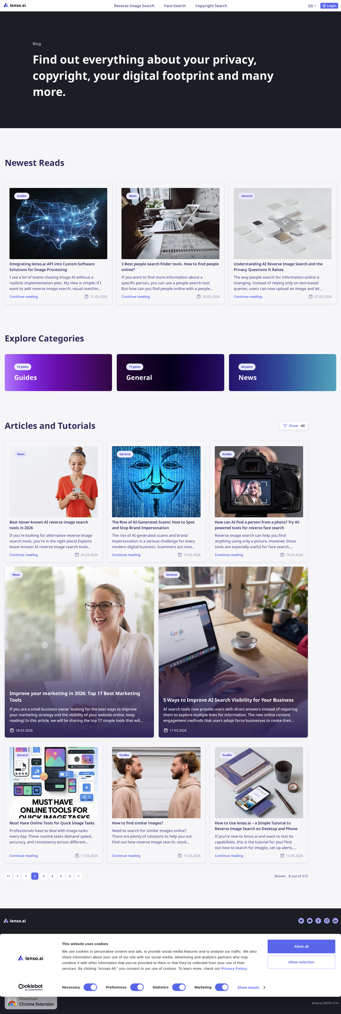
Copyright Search (211, 5)
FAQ (92, 946)
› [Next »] (79, 875)
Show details (249, 1005)
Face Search (175, 5)
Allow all (301, 964)
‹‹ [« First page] (8, 875)
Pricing (9, 946)
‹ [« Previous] (17, 875)
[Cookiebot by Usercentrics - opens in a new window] (30, 1004)
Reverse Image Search (134, 5)
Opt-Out (180, 946)
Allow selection (301, 979)
